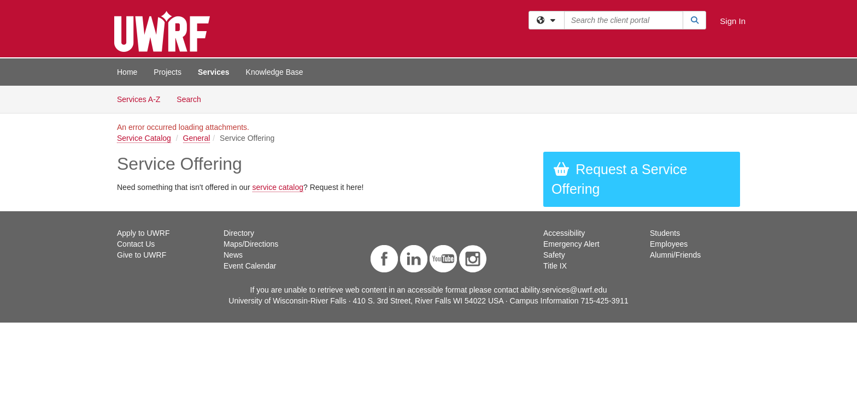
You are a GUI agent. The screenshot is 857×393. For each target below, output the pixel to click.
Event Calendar (250, 265)
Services (214, 72)
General (196, 138)
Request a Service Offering (619, 179)
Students (665, 233)
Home (127, 72)
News (233, 255)
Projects (167, 72)
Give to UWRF (141, 255)
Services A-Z (138, 99)
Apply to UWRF (143, 233)
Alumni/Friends (675, 255)
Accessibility (564, 233)
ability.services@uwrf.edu (564, 289)
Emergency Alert (571, 244)
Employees (669, 244)
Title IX (555, 265)
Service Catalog (144, 138)
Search (193, 98)
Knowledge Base (274, 72)
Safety (554, 255)
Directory (239, 233)
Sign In (733, 21)
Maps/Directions (251, 244)
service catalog (278, 187)
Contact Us (136, 244)
